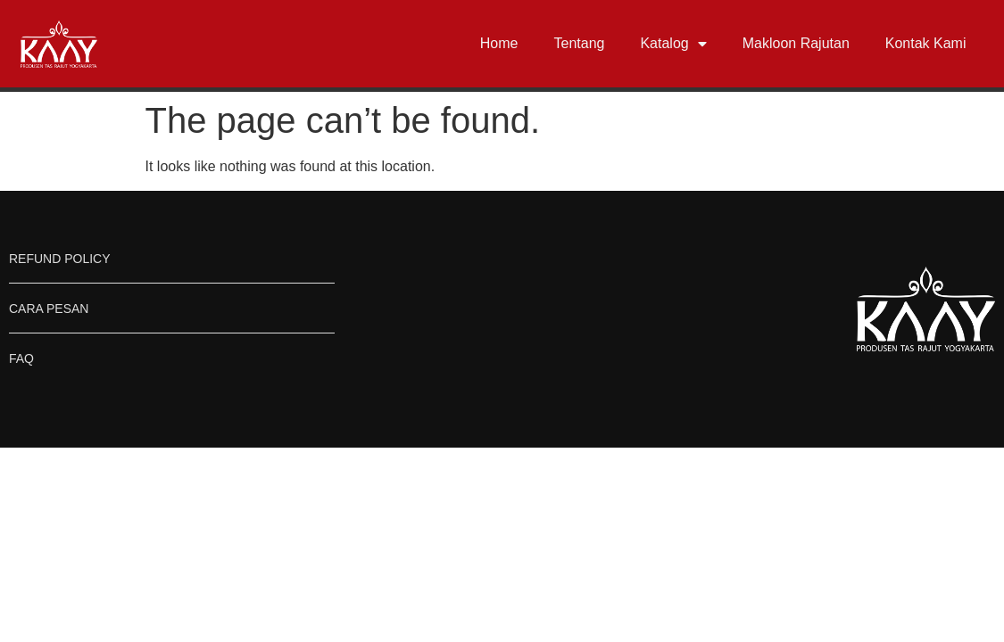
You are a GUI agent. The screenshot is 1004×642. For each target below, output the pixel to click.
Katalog (673, 44)
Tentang (579, 43)
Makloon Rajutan (796, 43)
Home (499, 43)
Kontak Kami (926, 43)
